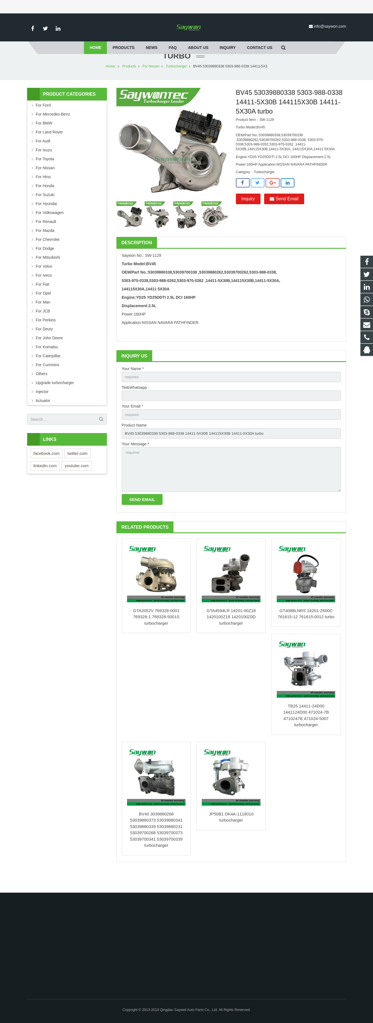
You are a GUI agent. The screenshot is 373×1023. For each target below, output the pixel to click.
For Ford (43, 121)
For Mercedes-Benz (53, 130)
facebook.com (47, 469)
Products (129, 83)
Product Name (134, 443)
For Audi (43, 157)
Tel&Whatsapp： (136, 404)
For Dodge (45, 265)
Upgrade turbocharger (55, 399)
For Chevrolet (48, 256)
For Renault (46, 238)
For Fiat (42, 300)
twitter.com (77, 469)
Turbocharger (176, 83)
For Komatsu (47, 363)
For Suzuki (45, 211)
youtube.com (77, 482)
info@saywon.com (330, 26)
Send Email (284, 215)
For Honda (45, 202)
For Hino (43, 193)
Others (42, 390)
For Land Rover (49, 148)
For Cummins (47, 381)
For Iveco (44, 292)
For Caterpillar (48, 372)
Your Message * (135, 462)
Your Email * (132, 424)
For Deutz (44, 345)
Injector (42, 408)
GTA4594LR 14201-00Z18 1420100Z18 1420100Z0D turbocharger (231, 637)
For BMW (44, 139)
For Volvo (44, 283)
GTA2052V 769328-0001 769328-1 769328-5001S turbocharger (156, 637)
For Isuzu (44, 166)
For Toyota (45, 175)
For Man (43, 318)
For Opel (43, 309)
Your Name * (133, 385)
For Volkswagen (50, 229)
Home (110, 83)
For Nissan (150, 83)
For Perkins (46, 336)
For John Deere (49, 354)
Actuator (43, 417)
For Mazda (45, 247)
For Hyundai (46, 220)
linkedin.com (45, 482)
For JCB (43, 327)
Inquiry (248, 215)
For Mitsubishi (48, 274)
